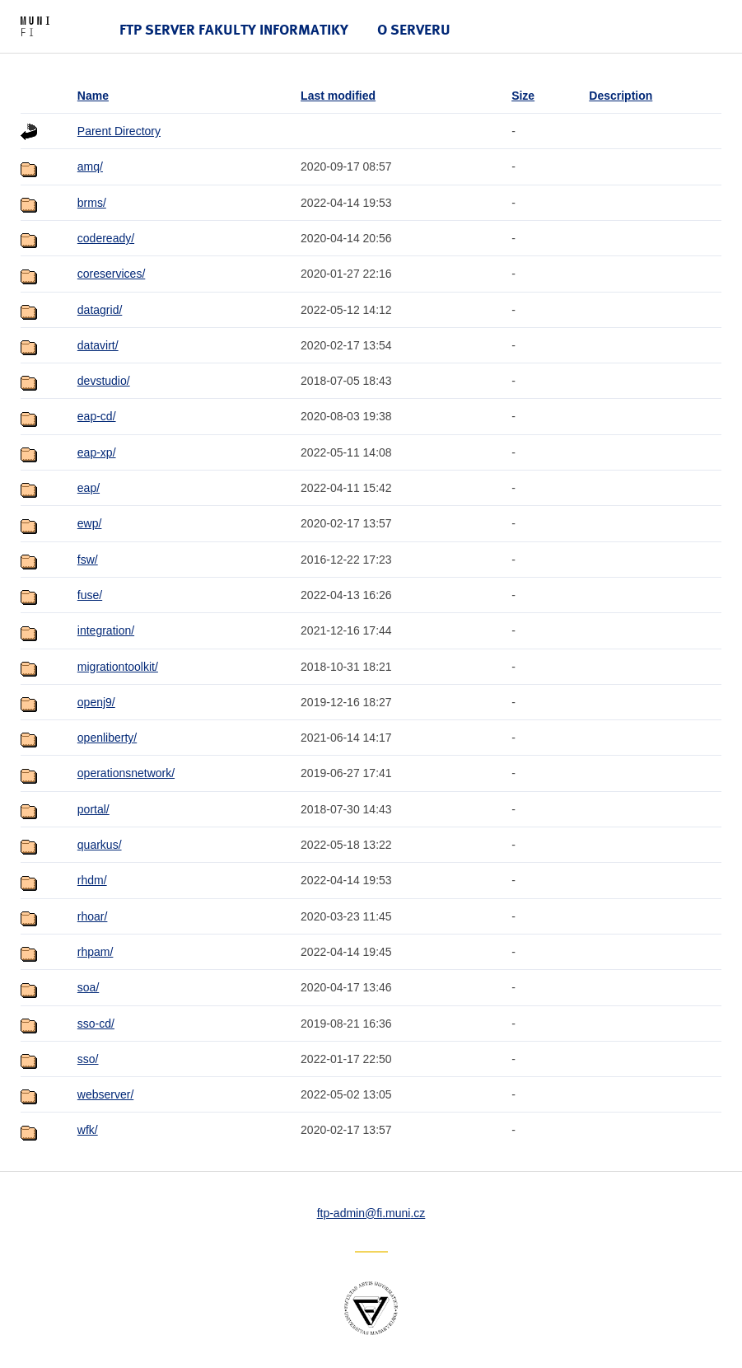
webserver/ (105, 1094)
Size (522, 95)
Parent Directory (119, 131)
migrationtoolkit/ (117, 666)
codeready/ (105, 238)
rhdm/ (92, 880)
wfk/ (87, 1129)
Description (620, 95)
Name (93, 95)
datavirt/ (98, 345)
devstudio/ (103, 380)
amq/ (90, 166)
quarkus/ (99, 844)
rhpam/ (95, 951)
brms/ (91, 202)
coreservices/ (111, 273)
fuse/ (89, 595)
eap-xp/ (96, 452)
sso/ (88, 1059)
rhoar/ (92, 916)
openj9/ (96, 702)
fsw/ (87, 559)
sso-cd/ (95, 1023)
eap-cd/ (96, 416)
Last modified (338, 95)
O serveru (413, 29)
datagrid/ (99, 309)
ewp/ (89, 523)
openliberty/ (107, 737)
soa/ (88, 987)
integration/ (105, 630)
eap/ (88, 487)
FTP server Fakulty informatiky (233, 29)
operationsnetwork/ (126, 773)
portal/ (93, 809)
